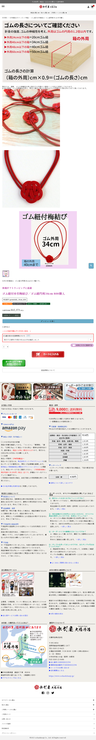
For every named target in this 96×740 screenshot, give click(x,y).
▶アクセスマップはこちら (11, 678)
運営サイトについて (56, 623)
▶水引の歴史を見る (56, 614)
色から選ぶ (44, 13)
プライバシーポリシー (9, 733)
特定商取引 (5, 728)
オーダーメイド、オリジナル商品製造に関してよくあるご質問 (71, 494)
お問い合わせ (6, 719)
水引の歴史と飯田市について (60, 570)
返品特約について (48, 370)
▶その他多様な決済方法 (10, 486)
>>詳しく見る (60, 509)
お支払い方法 (6, 405)
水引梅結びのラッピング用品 (19, 18)
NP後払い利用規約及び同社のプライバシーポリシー (21, 467)
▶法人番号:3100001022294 (59, 662)
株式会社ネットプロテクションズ (30, 461)
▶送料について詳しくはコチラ (61, 483)
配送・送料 (53, 405)
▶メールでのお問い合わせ (59, 668)
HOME (4, 18)
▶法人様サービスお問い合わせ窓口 (14, 615)
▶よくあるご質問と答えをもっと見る (64, 563)
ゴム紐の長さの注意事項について (16, 336)
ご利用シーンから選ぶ (58, 13)
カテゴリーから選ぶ (8, 700)
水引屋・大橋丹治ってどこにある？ (14, 623)
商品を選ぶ (34, 13)
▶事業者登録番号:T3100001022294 (63, 665)
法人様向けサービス (9, 570)
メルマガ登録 (6, 724)
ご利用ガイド (6, 714)
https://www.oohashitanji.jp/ (61, 676)
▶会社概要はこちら (56, 670)
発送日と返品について (9, 493)
